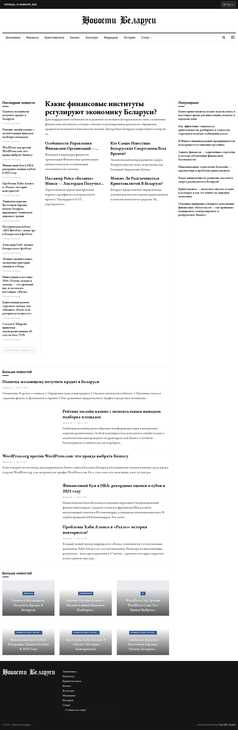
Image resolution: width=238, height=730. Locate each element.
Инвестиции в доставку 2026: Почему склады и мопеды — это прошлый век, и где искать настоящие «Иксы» (17, 284)
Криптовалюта (55, 37)
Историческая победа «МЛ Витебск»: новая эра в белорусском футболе (18, 230)
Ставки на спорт (75, 709)
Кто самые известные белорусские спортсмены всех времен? (138, 148)
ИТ (143, 593)
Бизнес (76, 37)
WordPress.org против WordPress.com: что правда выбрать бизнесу (17, 151)
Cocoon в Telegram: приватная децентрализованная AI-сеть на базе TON (17, 329)
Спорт (149, 37)
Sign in (228, 4)
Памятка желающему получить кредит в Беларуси (15, 115)
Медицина (114, 37)
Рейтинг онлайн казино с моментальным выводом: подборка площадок (18, 133)
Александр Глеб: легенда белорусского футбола (17, 246)
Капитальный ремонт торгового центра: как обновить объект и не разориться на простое (16, 307)
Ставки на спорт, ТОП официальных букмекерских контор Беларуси (29, 632)
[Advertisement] (119, 70)
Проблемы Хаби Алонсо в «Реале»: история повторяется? (18, 187)
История (133, 37)
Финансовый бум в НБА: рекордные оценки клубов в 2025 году (18, 169)
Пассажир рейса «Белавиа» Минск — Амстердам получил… (74, 181)
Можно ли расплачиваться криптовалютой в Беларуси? (136, 181)
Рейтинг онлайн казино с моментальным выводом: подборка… (85, 605)
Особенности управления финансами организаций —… (72, 145)
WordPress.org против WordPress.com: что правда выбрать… (143, 605)
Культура (94, 37)
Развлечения (85, 593)
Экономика (13, 37)
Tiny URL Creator (227, 725)
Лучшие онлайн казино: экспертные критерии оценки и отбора (17, 262)
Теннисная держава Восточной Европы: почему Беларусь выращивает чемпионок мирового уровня (17, 208)
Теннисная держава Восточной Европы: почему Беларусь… (143, 644)
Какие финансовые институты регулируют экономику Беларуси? (101, 107)
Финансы (33, 37)
